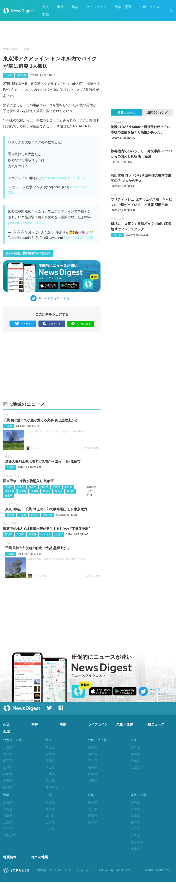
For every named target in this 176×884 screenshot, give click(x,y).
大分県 (135, 830)
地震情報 (9, 859)
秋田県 (7, 774)
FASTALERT (123, 872)
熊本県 (135, 823)
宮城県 (7, 767)
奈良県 (7, 830)
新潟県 (92, 747)
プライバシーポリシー (61, 872)
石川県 (92, 760)
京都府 (7, 810)
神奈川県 (22, 75)
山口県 (50, 830)
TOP (6, 49)
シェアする (51, 324)
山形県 (7, 780)
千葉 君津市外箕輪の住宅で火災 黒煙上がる (37, 548)
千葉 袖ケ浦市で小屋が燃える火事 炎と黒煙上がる (40, 420)
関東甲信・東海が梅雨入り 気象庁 (28, 481)
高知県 (92, 823)
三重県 (8, 495)
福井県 (92, 767)
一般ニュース (149, 7)
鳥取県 (50, 803)
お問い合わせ (105, 872)
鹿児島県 (137, 843)
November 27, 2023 (78, 237)
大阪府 (7, 816)
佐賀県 (135, 810)
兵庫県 (7, 823)
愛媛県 (92, 816)
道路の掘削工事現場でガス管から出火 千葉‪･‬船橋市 (42, 461)
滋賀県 (7, 803)
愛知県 (70, 491)
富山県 (92, 754)
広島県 (50, 823)
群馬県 (32, 486)
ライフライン (97, 7)
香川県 (92, 810)
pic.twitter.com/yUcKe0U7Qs (64, 178)
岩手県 (7, 760)
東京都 (68, 486)
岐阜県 (46, 491)
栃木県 (20, 486)
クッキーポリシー (86, 872)
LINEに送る (81, 323)
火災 (45, 7)
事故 (75, 7)
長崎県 (135, 816)
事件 (60, 7)
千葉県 (25, 49)
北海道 (7, 747)
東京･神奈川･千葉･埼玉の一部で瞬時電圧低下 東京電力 (46, 509)
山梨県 (23, 491)
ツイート (22, 324)
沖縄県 (135, 849)
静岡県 (58, 491)
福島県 (7, 787)
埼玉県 (44, 486)
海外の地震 (39, 859)
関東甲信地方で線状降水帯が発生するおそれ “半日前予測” (46, 528)
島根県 (50, 810)
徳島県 (92, 803)
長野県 (35, 491)
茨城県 (8, 486)
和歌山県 (9, 836)
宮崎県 (135, 836)
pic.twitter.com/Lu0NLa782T (28, 223)
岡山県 (50, 816)
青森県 (7, 754)
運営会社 (41, 872)
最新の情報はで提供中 (28, 253)
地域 (45, 14)
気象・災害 (123, 7)
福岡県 (135, 803)
